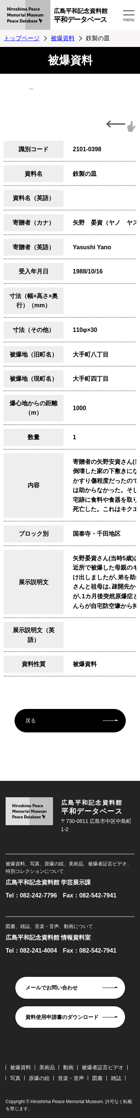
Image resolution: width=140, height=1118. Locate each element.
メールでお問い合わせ (51, 988)
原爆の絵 (39, 1078)
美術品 (47, 1067)
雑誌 (116, 1078)
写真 (15, 1078)
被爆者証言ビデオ (103, 1067)
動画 (68, 1067)
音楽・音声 (71, 1078)
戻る (30, 720)
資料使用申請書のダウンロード (62, 1017)
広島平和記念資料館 (87, 16)
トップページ (22, 38)
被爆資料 (63, 38)
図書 (97, 1078)
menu (128, 19)
